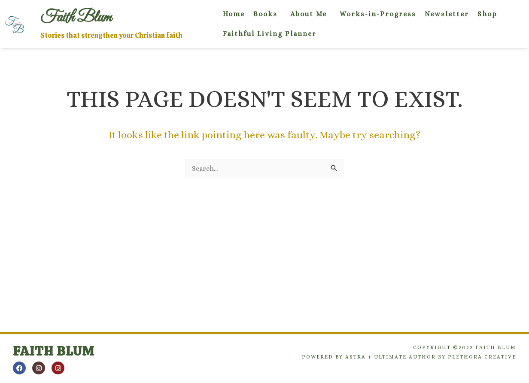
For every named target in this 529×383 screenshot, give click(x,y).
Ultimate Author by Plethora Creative (445, 357)
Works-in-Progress (378, 14)
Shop (487, 14)
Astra (355, 357)
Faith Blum (53, 351)
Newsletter (447, 14)
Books (265, 14)
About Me (308, 14)
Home (234, 14)
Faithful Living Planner (269, 34)
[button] (267, 14)
